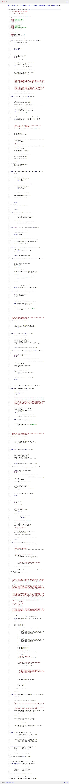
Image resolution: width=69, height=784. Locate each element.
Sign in (67, 1)
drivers (53, 5)
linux (9, 5)
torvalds (22, 5)
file (30, 9)
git (18, 5)
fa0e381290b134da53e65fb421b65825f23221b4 (39, 5)
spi (57, 5)
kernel (15, 5)
